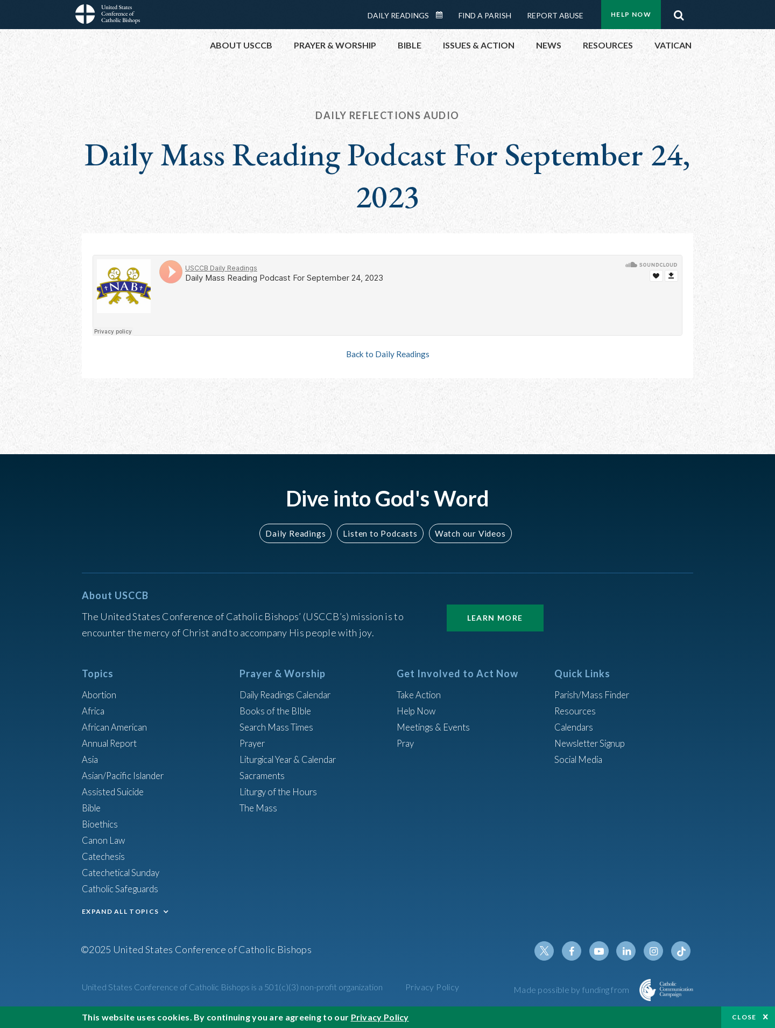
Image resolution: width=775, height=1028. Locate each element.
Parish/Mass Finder (595, 694)
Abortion (100, 694)
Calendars (575, 727)
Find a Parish (485, 15)
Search (679, 12)
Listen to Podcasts (379, 533)
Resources (576, 711)
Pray (406, 743)
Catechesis (105, 856)
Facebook (578, 951)
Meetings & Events (437, 727)
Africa (94, 711)
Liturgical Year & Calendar (294, 759)
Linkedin (629, 951)
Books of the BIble (277, 711)
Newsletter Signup (593, 743)
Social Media (581, 759)
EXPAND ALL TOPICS (120, 911)
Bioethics (102, 824)
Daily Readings (398, 15)
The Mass (259, 808)
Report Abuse (555, 15)
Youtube (604, 951)
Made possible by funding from (572, 989)
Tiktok (681, 951)
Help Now (631, 14)
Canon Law (104, 840)
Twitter (552, 951)
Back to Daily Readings (387, 354)
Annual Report (112, 743)
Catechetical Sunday (124, 872)
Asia (91, 759)
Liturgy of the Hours (281, 791)
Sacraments (263, 775)
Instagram (655, 951)
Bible (93, 808)
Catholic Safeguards (124, 888)
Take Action (421, 694)
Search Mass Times (279, 727)
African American (117, 727)
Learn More (495, 617)
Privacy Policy (432, 987)
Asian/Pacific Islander (126, 775)
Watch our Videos (465, 533)
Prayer (253, 743)
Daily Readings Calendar (443, 15)
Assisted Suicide (116, 791)
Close (744, 1017)
